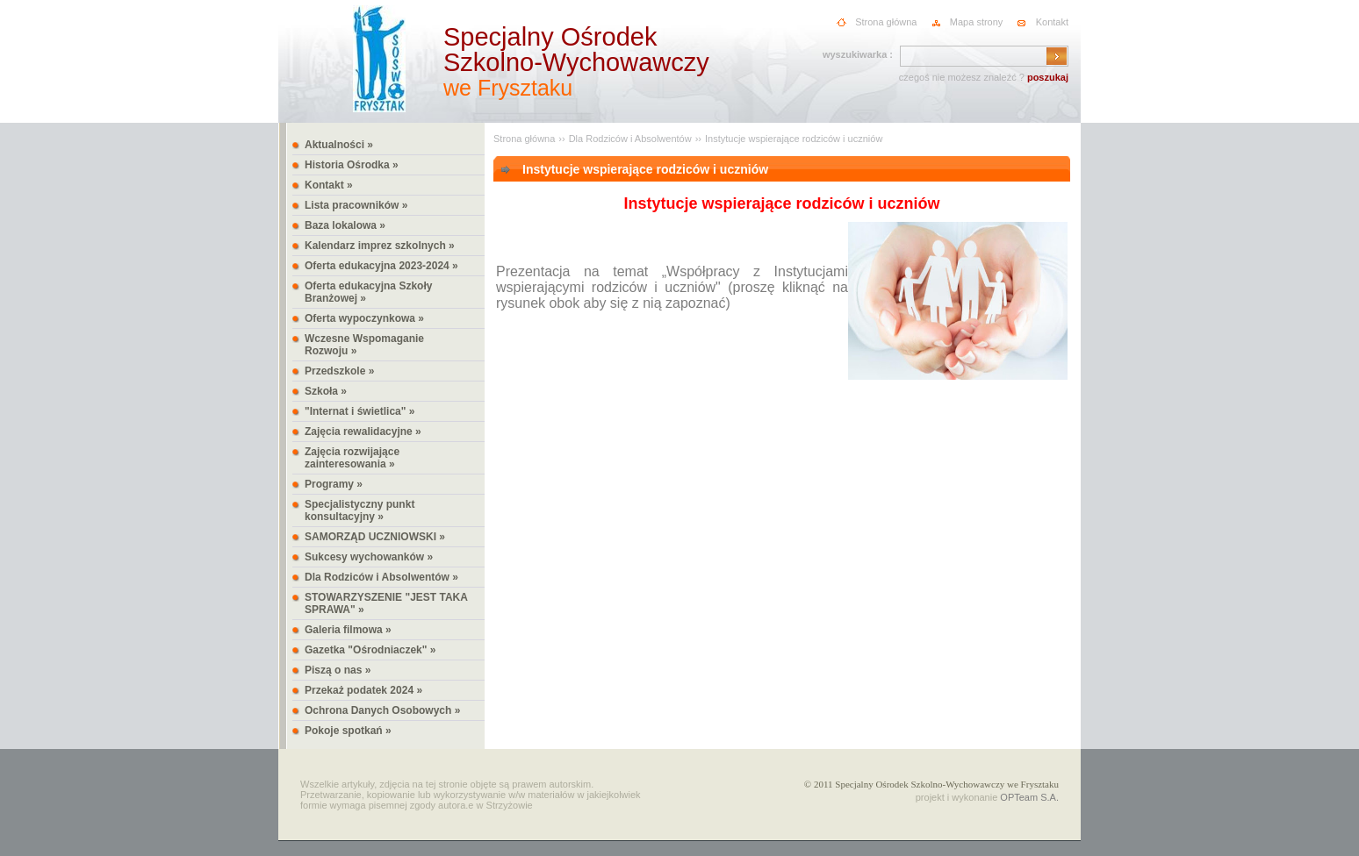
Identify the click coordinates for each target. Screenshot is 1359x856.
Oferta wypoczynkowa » (364, 318)
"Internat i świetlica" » (359, 411)
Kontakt (1052, 22)
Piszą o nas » (337, 670)
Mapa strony (976, 22)
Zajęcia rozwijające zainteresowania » (352, 458)
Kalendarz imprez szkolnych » (380, 245)
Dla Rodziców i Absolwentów (630, 138)
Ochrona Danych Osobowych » (382, 710)
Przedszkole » (339, 371)
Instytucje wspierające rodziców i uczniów (793, 138)
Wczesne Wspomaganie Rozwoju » (364, 344)
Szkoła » (326, 391)
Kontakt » (329, 185)
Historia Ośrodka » (352, 165)
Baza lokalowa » (345, 225)
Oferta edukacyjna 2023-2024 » (381, 266)
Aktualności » (339, 145)
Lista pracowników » (356, 205)
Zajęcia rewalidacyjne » (363, 431)
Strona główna (886, 22)
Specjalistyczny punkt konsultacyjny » (359, 510)
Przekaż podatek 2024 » (363, 690)
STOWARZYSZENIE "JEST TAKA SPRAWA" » (386, 603)
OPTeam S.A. (1029, 797)
